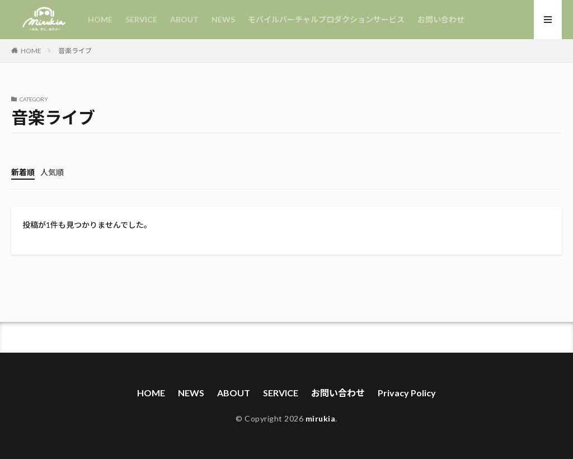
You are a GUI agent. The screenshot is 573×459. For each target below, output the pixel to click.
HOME (100, 19)
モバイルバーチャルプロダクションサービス (326, 19)
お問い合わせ (440, 19)
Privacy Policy (407, 392)
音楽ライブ (75, 50)
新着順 (23, 172)
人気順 (52, 172)
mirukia (321, 418)
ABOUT (184, 19)
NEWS (223, 19)
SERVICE (141, 19)
